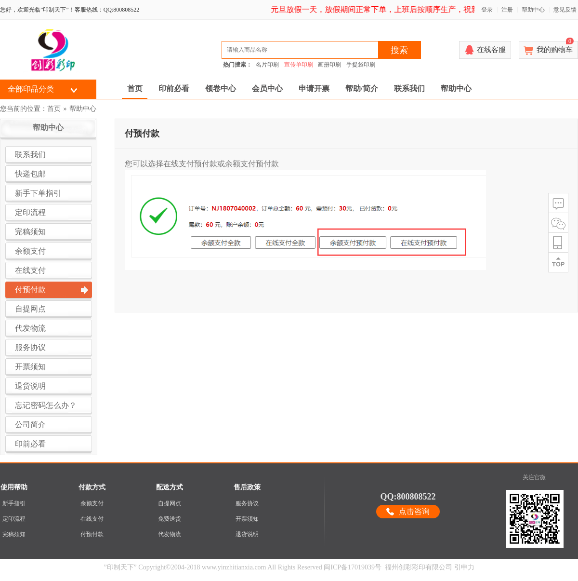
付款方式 (92, 487)
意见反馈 (565, 9)
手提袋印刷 (360, 64)
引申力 (464, 567)
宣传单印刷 (298, 64)
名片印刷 (267, 64)
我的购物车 (555, 47)
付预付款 (92, 534)
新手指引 (14, 503)
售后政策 (247, 487)
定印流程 (14, 518)
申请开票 (314, 88)
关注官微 (534, 477)
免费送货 (169, 518)
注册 (507, 9)
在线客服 (491, 50)
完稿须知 (14, 534)
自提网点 (169, 503)
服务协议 (247, 503)
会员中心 (267, 88)
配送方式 (169, 487)
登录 (487, 9)
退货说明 (247, 534)
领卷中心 (220, 88)
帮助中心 (533, 9)
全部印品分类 (31, 89)
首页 (135, 88)
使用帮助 (13, 487)
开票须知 (247, 518)
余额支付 (92, 503)
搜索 (399, 50)
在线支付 (92, 518)
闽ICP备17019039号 (352, 567)
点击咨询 (414, 511)
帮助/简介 (361, 88)
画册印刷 (329, 64)
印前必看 (173, 88)
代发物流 (169, 534)
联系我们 (409, 88)
